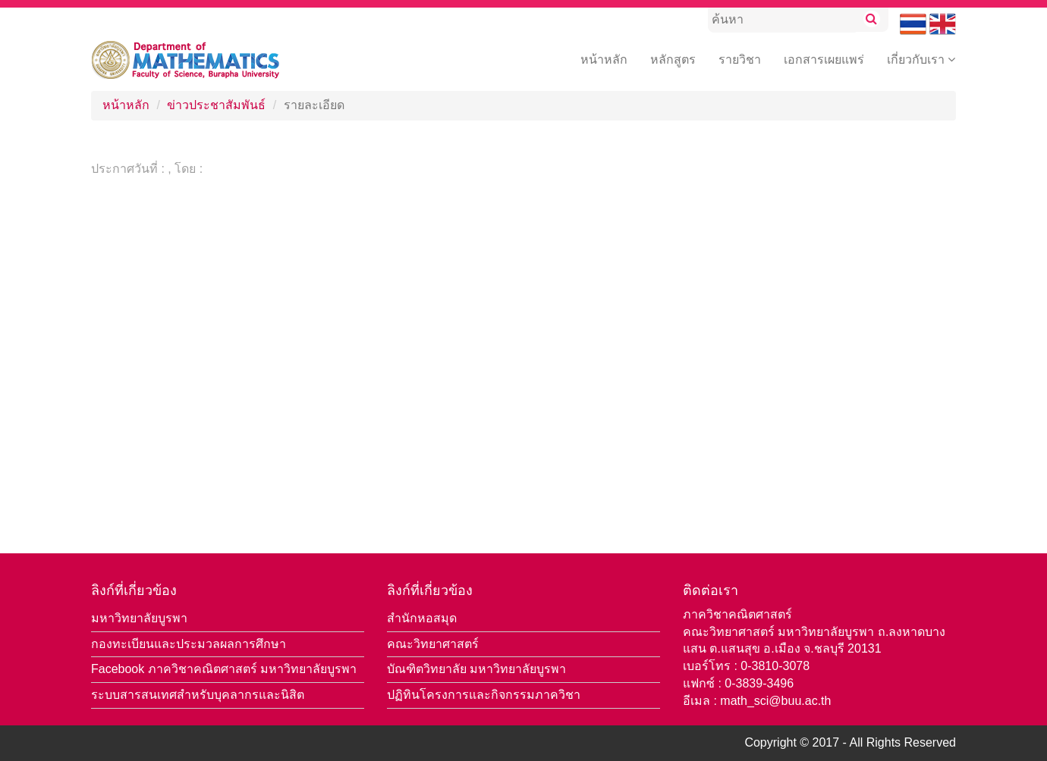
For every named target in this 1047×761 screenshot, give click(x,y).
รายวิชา (739, 59)
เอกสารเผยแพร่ (824, 59)
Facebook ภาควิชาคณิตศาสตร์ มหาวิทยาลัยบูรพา (224, 668)
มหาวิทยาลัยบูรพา (139, 618)
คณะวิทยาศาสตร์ (433, 643)
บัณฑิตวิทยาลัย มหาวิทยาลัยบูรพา (476, 668)
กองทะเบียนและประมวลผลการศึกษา (188, 643)
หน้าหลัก (603, 59)
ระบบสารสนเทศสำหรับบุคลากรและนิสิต (197, 694)
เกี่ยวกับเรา (921, 59)
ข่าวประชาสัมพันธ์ (216, 105)
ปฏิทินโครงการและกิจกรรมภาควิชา (483, 694)
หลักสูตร (673, 59)
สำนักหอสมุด (422, 618)
